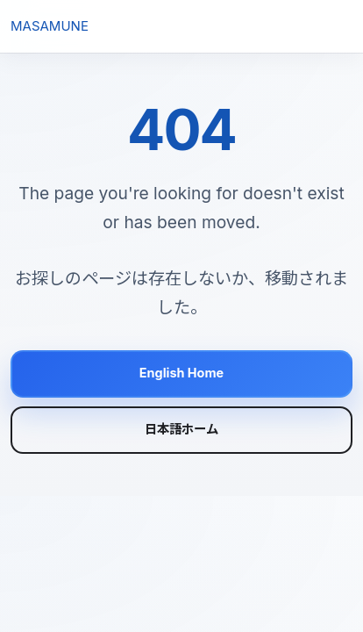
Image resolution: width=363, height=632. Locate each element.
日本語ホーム (181, 428)
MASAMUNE (50, 26)
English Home (181, 372)
